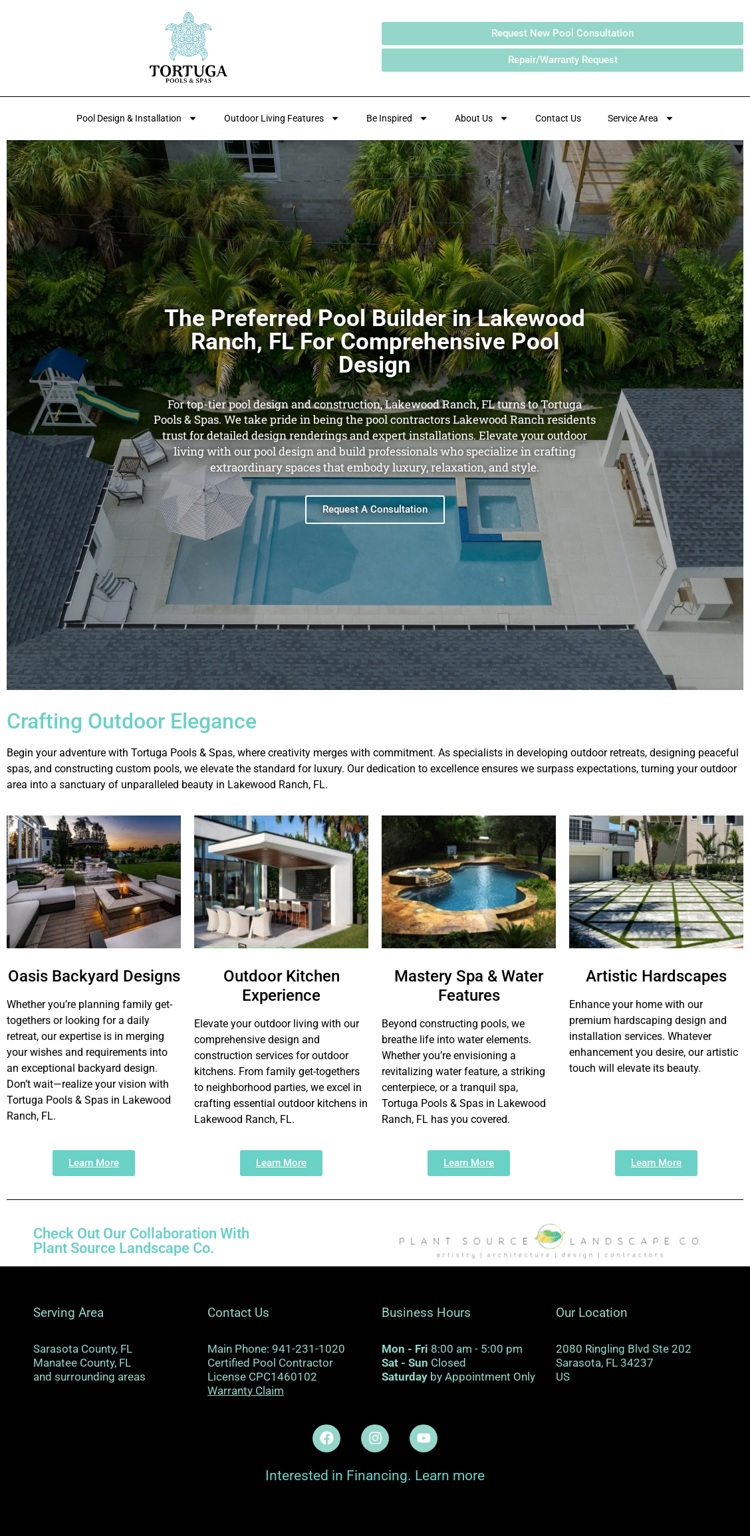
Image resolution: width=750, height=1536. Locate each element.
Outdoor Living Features (282, 118)
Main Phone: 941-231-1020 (276, 1348)
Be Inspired (397, 118)
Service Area (641, 118)
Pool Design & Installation (136, 118)
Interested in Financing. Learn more (375, 1476)
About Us (482, 118)
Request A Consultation (375, 509)
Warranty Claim (245, 1390)
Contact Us (558, 118)
